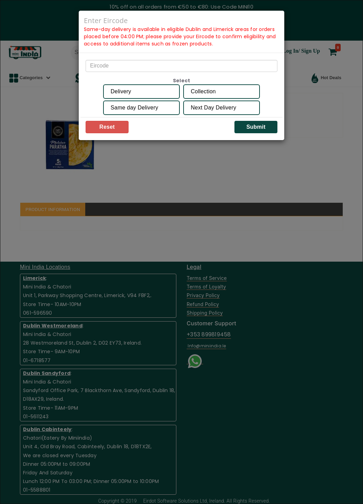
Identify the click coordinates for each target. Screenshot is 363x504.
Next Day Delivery (213, 108)
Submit (256, 127)
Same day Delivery (134, 108)
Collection (203, 91)
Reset (107, 127)
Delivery (121, 91)
